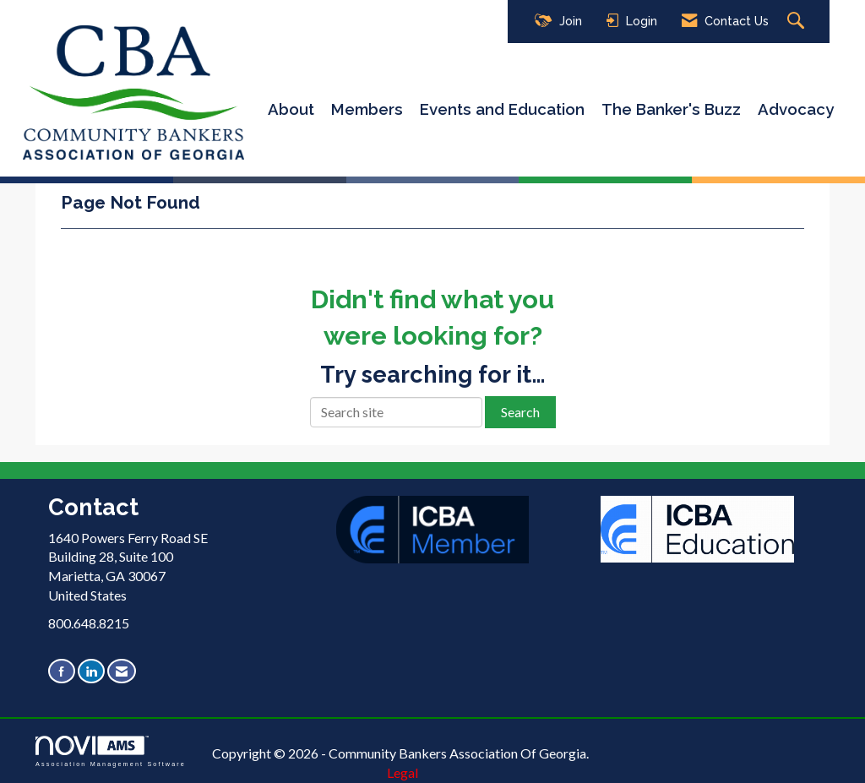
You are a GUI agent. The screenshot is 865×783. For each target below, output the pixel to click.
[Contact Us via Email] (121, 671)
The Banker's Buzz (671, 109)
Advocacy (796, 109)
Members (367, 109)
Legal (402, 772)
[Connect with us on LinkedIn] (91, 671)
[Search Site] (797, 21)
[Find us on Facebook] (61, 671)
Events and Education (502, 109)
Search (520, 412)
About (291, 109)
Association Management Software (110, 751)
